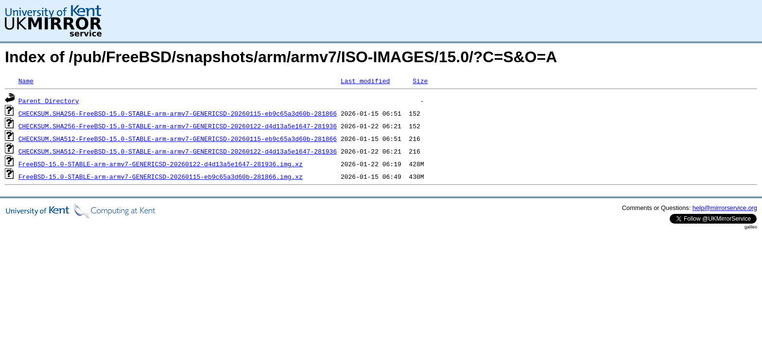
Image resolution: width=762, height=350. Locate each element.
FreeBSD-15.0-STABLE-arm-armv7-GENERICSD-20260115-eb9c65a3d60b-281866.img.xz (160, 176)
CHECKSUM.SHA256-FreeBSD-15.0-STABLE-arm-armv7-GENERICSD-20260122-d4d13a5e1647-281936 (177, 126)
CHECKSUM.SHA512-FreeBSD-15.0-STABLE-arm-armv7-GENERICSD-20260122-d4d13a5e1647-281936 (177, 151)
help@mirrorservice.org (725, 207)
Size (420, 80)
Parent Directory (48, 100)
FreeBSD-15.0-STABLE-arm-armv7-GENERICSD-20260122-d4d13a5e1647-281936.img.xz (160, 163)
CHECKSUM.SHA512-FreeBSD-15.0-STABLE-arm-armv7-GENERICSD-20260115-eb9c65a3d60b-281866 (177, 138)
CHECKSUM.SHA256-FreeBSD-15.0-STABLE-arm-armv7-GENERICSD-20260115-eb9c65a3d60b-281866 (177, 113)
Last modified (365, 80)
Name (26, 80)
